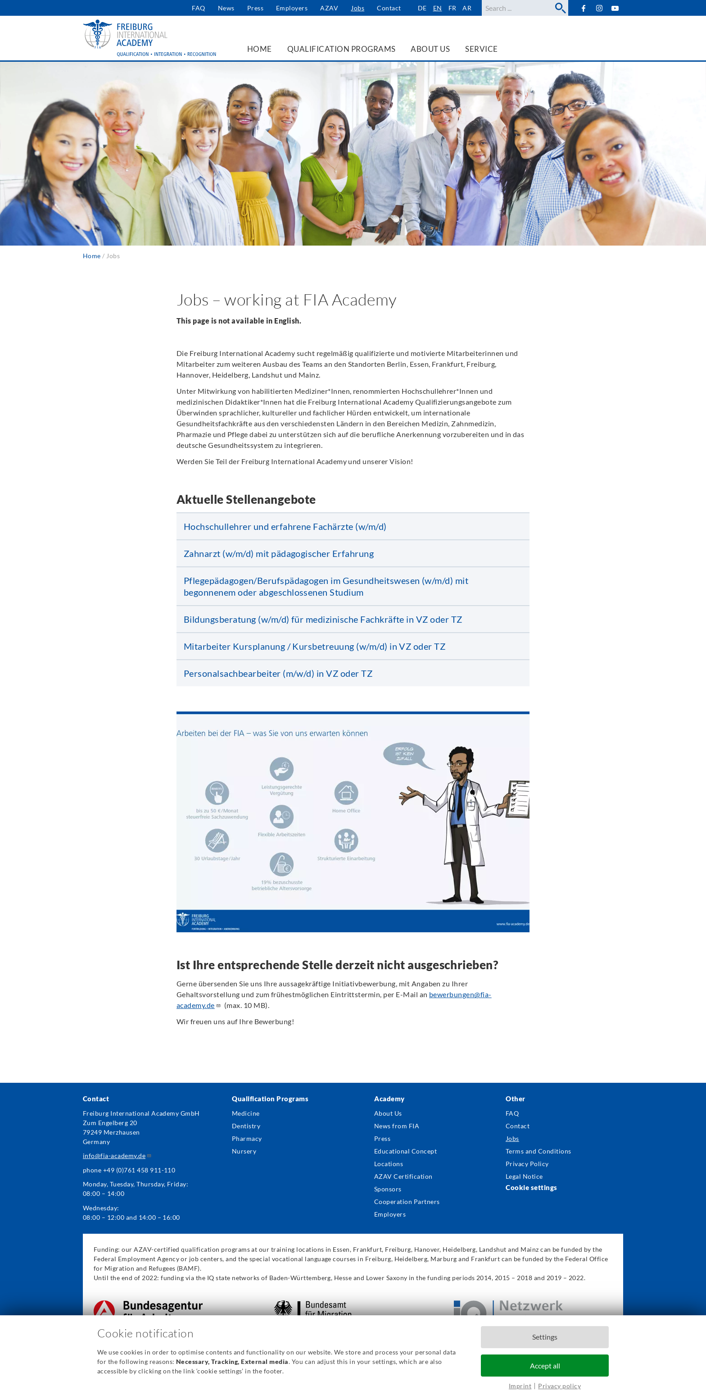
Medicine (246, 1113)
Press (255, 8)
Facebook (583, 8)
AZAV (329, 8)
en (437, 8)
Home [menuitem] (259, 49)
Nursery (244, 1151)
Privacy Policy (527, 1163)
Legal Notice (524, 1176)
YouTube (615, 8)
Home (92, 256)
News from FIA (396, 1126)
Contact (389, 8)
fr (452, 8)
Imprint (520, 1386)
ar (466, 8)
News (226, 8)
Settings (544, 1336)
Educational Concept (405, 1151)
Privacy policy (559, 1386)
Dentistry (246, 1126)
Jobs (357, 8)
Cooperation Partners (407, 1201)
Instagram (599, 8)
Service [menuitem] (481, 49)
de (422, 8)
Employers (292, 8)
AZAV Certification (403, 1176)
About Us (388, 1113)
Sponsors (388, 1189)
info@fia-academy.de (117, 1155)
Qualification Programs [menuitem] (341, 49)
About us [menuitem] (430, 49)
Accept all (545, 1365)
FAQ (198, 8)
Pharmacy (247, 1138)
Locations (388, 1163)
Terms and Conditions (538, 1151)
